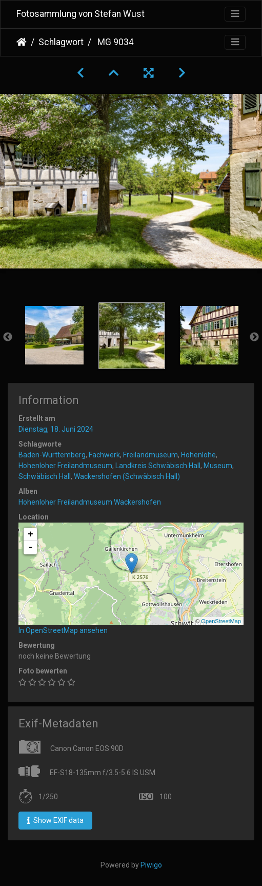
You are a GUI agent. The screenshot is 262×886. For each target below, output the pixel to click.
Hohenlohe (198, 455)
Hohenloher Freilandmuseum (65, 465)
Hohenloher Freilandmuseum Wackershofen (89, 502)
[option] (54, 335)
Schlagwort (61, 42)
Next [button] (254, 337)
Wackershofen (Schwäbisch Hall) (127, 476)
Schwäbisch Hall (44, 476)
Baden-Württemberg (52, 455)
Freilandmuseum (150, 455)
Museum (218, 465)
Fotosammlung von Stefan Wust (80, 14)
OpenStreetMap (221, 621)
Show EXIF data (55, 820)
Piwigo (151, 865)
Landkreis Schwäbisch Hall (157, 465)
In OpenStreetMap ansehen (63, 630)
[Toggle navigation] (235, 14)
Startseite (21, 42)
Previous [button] (8, 337)
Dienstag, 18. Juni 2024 (55, 429)
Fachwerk (104, 455)
